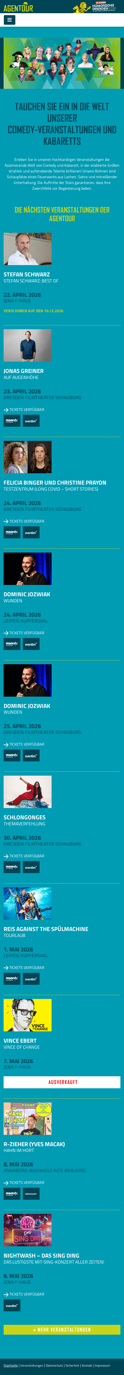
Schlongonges (25, 817)
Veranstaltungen (31, 1365)
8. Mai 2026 (18, 1164)
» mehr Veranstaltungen (62, 1330)
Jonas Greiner (24, 370)
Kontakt (87, 1365)
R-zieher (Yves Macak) (34, 1144)
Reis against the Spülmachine (46, 929)
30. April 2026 (22, 837)
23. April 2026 (22, 391)
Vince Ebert (20, 1040)
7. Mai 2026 (18, 1061)
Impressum (102, 1365)
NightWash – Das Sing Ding (41, 1255)
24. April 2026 (22, 503)
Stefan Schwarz (27, 274)
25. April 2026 (22, 726)
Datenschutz (54, 1365)
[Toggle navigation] (9, 20)
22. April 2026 (22, 294)
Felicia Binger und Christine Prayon (55, 482)
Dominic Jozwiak (27, 594)
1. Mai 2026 (18, 949)
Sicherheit (72, 1365)
